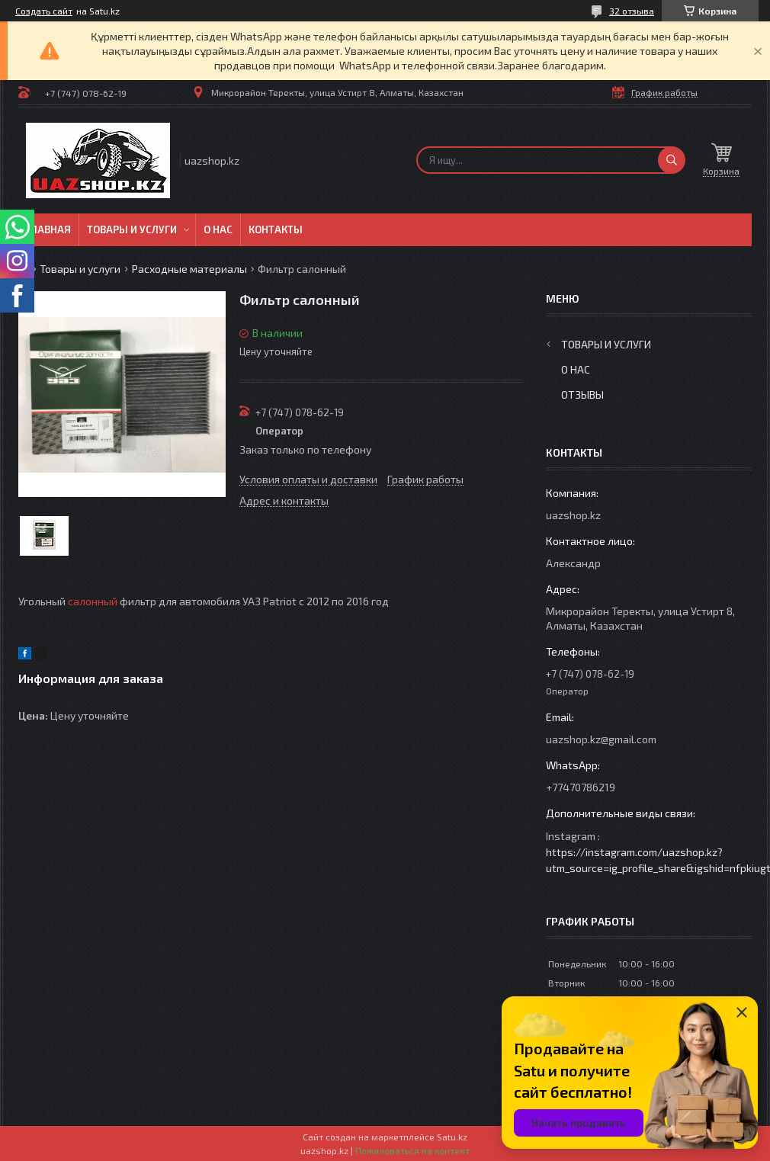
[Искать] (671, 160)
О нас (218, 229)
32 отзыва (631, 10)
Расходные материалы (189, 268)
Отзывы (582, 394)
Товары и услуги (132, 229)
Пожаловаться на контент (412, 1150)
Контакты (276, 229)
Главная (48, 229)
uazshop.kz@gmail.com (601, 739)
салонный (92, 601)
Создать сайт (43, 10)
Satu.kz (452, 1136)
